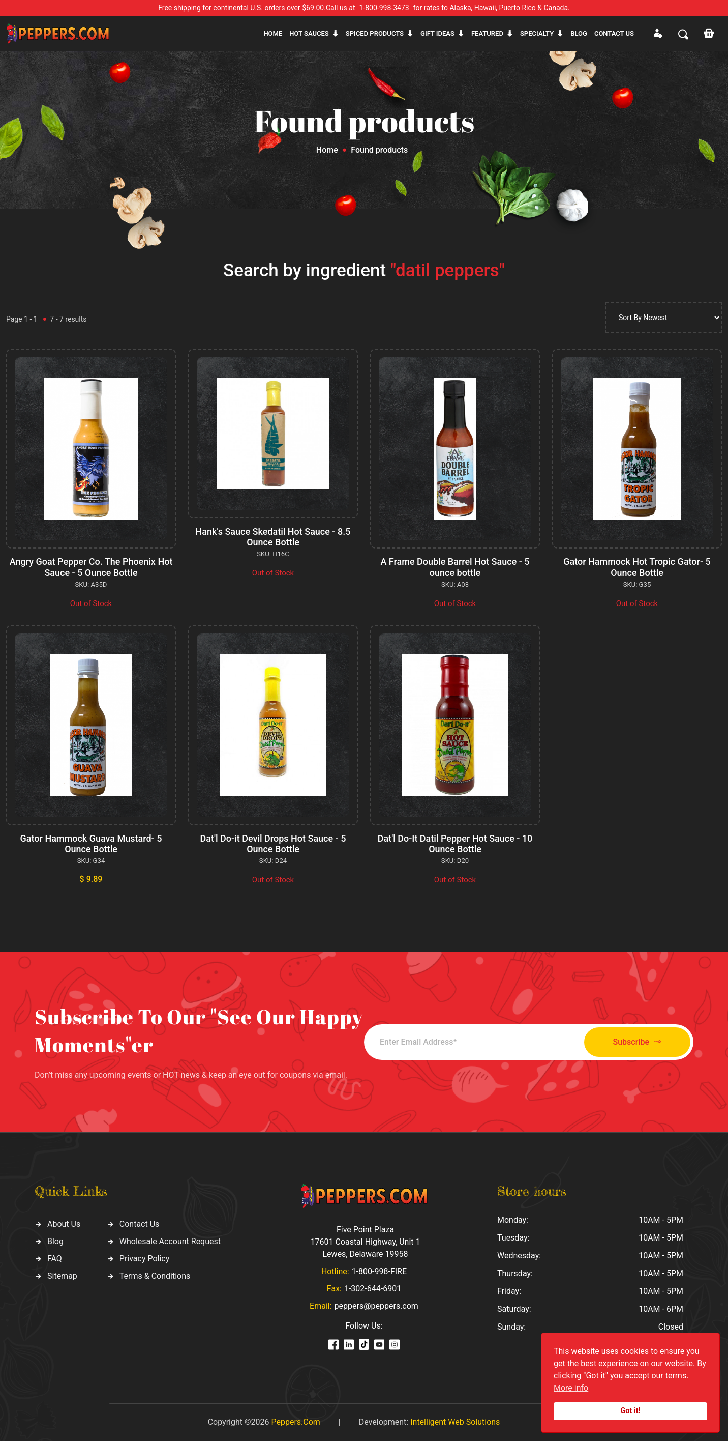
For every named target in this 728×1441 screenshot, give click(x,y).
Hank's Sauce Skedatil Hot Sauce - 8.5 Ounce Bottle (273, 537)
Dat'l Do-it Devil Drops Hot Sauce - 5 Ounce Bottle (273, 844)
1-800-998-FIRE (379, 1271)
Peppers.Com (295, 1422)
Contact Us (139, 1224)
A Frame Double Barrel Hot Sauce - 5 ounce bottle (454, 567)
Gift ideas (437, 33)
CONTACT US (614, 33)
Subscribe (637, 1041)
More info (571, 1388)
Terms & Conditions (155, 1276)
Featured (487, 33)
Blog (578, 33)
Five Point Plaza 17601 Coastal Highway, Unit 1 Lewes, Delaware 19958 (365, 1242)
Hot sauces (309, 33)
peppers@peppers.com (376, 1306)
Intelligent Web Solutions (455, 1422)
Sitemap (62, 1276)
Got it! (631, 1410)
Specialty (537, 33)
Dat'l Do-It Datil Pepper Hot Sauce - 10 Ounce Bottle (455, 844)
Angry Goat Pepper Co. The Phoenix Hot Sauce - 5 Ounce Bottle (91, 567)
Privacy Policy (144, 1258)
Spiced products (375, 33)
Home (272, 33)
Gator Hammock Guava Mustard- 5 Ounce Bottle (91, 844)
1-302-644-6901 (372, 1288)
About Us (63, 1224)
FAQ (54, 1258)
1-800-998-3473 (384, 8)
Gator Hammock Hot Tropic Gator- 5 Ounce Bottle (637, 567)
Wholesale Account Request (170, 1241)
